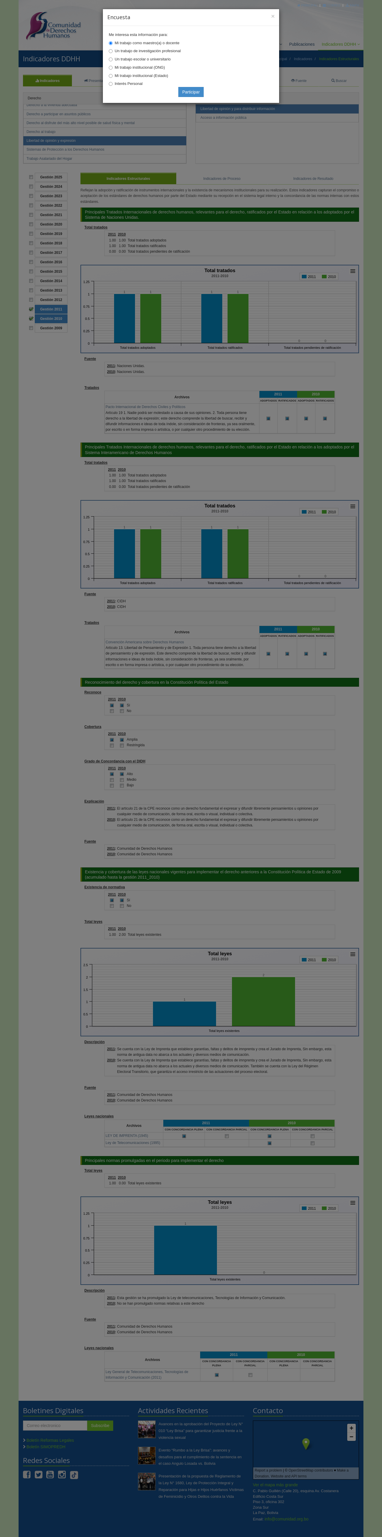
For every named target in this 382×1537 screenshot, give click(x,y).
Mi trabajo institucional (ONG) (140, 67)
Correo (331, 5)
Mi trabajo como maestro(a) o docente (147, 43)
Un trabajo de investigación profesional (148, 51)
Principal (307, 5)
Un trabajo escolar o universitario (143, 59)
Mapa (352, 5)
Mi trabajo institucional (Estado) (141, 75)
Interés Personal (129, 83)
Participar (191, 92)
